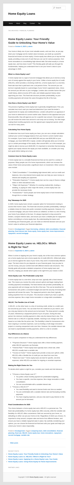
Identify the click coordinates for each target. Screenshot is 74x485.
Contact (32, 23)
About (18, 23)
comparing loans (36, 431)
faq (39, 23)
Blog (24, 23)
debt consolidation (52, 229)
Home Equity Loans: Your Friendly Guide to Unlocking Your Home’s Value (35, 454)
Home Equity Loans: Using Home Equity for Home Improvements (32, 462)
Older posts (13, 443)
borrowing (34, 229)
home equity (32, 231)
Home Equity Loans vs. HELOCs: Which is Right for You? (29, 457)
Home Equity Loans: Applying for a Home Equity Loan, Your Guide (33, 459)
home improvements (57, 231)
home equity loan (43, 231)
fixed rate (18, 433)
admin (30, 46)
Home (11, 23)
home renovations (47, 433)
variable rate (25, 435)
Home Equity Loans (21, 13)
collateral (42, 229)
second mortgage (22, 233)
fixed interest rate (21, 231)
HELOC (24, 433)
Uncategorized (20, 229)
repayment (12, 233)
